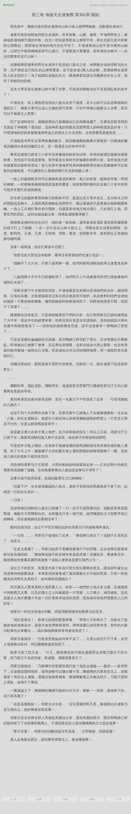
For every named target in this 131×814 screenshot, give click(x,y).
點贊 (39, 799)
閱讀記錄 (123, 5)
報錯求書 (114, 5)
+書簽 (92, 799)
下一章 (117, 799)
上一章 (13, 799)
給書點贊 (104, 5)
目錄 (65, 799)
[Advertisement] (65, 769)
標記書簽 (94, 5)
